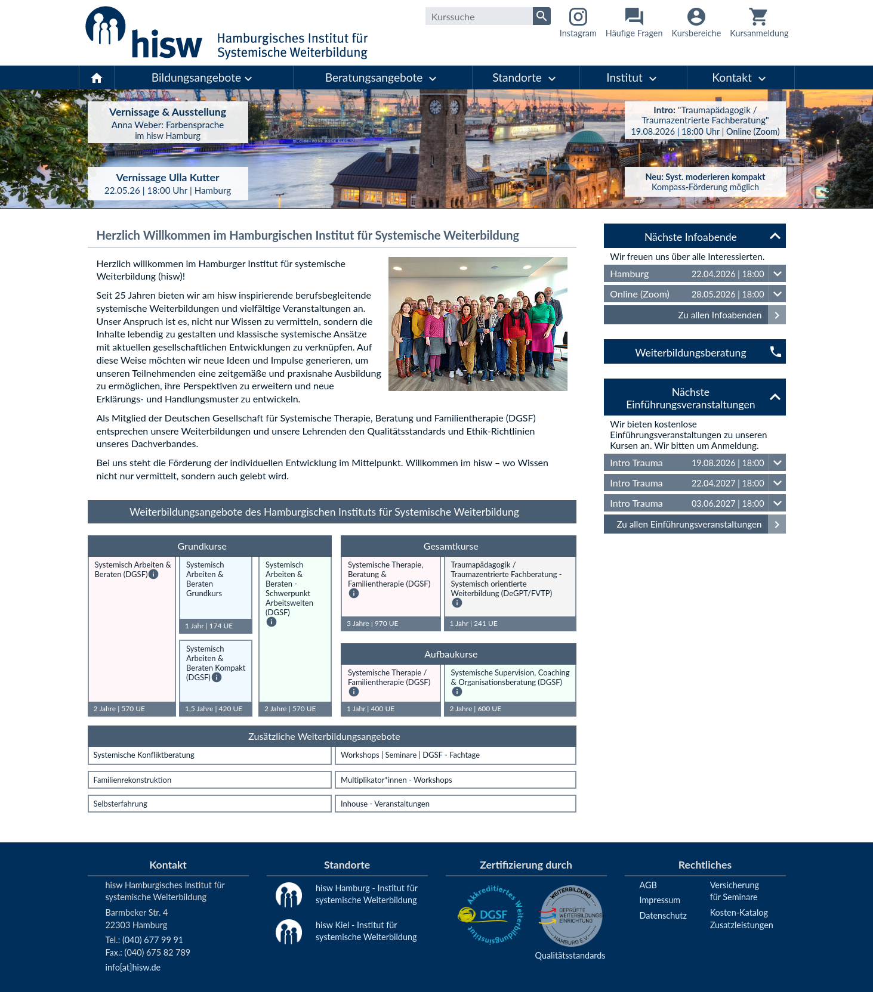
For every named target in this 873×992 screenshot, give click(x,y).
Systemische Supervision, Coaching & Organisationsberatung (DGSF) (510, 677)
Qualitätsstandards (570, 955)
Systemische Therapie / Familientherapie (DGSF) (389, 677)
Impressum (660, 900)
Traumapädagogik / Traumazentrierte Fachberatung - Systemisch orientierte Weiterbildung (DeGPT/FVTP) (506, 579)
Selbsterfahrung (120, 803)
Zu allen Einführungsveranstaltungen (701, 524)
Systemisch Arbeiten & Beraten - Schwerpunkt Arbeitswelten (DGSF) (289, 588)
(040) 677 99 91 (152, 940)
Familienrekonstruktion (133, 780)
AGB (648, 885)
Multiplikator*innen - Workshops (396, 780)
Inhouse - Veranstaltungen (385, 803)
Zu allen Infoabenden (732, 314)
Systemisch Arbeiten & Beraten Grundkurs (205, 579)
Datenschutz (663, 915)
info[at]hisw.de (133, 967)
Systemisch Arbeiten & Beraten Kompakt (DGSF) (215, 663)
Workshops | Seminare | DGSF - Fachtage (410, 755)
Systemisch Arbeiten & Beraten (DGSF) (133, 569)
